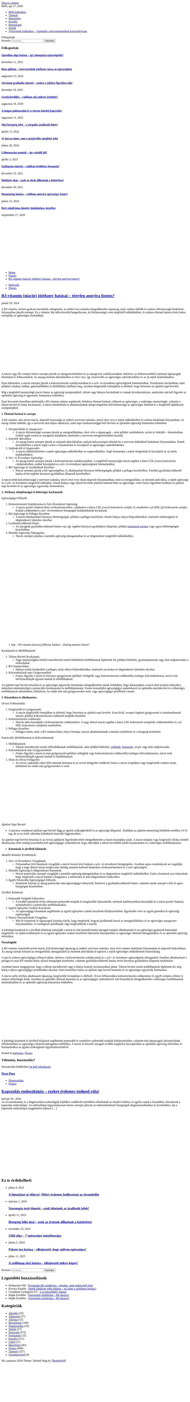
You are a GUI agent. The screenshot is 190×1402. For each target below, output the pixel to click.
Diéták (12, 28)
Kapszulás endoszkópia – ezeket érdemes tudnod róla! (50, 1091)
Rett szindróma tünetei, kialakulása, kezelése (28, 208)
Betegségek (15, 24)
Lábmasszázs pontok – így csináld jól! (24, 152)
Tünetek (13, 15)
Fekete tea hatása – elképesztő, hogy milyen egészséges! (47, 1249)
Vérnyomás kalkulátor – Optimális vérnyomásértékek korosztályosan (48, 31)
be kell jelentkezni (40, 1066)
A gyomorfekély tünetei (53, 1291)
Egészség (14, 284)
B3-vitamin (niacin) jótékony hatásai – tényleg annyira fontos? (57, 295)
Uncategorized (17, 1354)
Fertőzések (15, 1335)
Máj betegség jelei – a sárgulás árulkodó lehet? (29, 124)
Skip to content (10, 2)
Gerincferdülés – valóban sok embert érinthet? (29, 96)
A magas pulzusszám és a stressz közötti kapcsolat (31, 110)
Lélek (12, 1341)
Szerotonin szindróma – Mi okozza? (48, 1295)
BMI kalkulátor (17, 12)
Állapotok (14, 1316)
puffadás (116, 746)
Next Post (8, 1073)
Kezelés (13, 21)
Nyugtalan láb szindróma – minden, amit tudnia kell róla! (60, 1285)
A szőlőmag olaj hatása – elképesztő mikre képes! (43, 1263)
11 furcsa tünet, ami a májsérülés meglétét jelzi (29, 138)
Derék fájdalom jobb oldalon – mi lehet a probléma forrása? (62, 1288)
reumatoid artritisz (137, 526)
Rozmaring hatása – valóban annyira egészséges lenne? (34, 194)
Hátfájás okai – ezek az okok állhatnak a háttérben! (32, 180)
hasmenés (127, 746)
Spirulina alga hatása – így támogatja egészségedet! (32, 55)
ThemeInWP (58, 1360)
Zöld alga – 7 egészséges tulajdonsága (35, 1235)
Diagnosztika (16, 1080)
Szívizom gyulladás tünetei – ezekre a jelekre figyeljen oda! (36, 82)
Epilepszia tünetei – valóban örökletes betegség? (30, 166)
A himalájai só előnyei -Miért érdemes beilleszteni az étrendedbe (54, 1194)
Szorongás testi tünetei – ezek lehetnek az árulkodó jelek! (49, 1208)
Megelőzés (15, 18)
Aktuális (13, 1313)
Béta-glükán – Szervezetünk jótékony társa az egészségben (36, 69)
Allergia (13, 1319)
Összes (12, 288)
